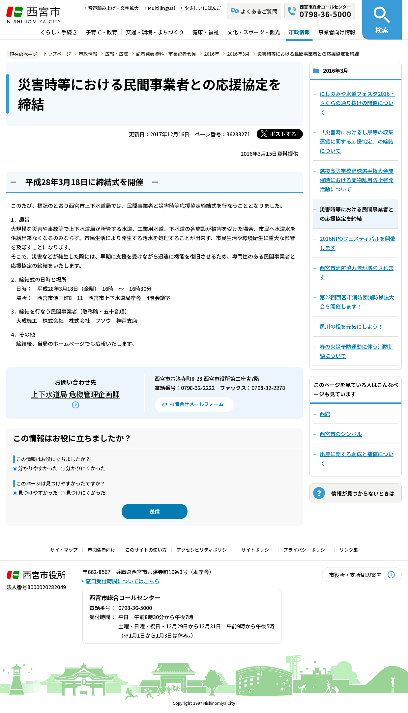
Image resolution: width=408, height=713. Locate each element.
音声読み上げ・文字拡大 (113, 8)
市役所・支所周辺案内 (355, 575)
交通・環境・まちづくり (155, 32)
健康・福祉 (205, 32)
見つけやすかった (38, 492)
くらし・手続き (58, 32)
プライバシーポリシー (306, 549)
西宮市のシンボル (341, 434)
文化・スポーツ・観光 (253, 32)
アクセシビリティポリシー (204, 549)
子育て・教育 (101, 32)
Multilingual (161, 8)
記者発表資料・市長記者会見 (166, 53)
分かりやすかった (38, 468)
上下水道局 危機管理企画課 (75, 394)
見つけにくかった (85, 492)
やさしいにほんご (202, 8)
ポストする (283, 134)
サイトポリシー (257, 549)
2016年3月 (238, 53)
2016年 (211, 53)
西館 (325, 414)
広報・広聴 (116, 53)
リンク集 (348, 549)
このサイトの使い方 (146, 549)
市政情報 (299, 32)
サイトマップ (64, 549)
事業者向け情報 (336, 32)
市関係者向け (101, 549)
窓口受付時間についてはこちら (123, 581)
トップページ (57, 53)
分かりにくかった (85, 468)
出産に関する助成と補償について (356, 458)
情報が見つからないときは (362, 493)
